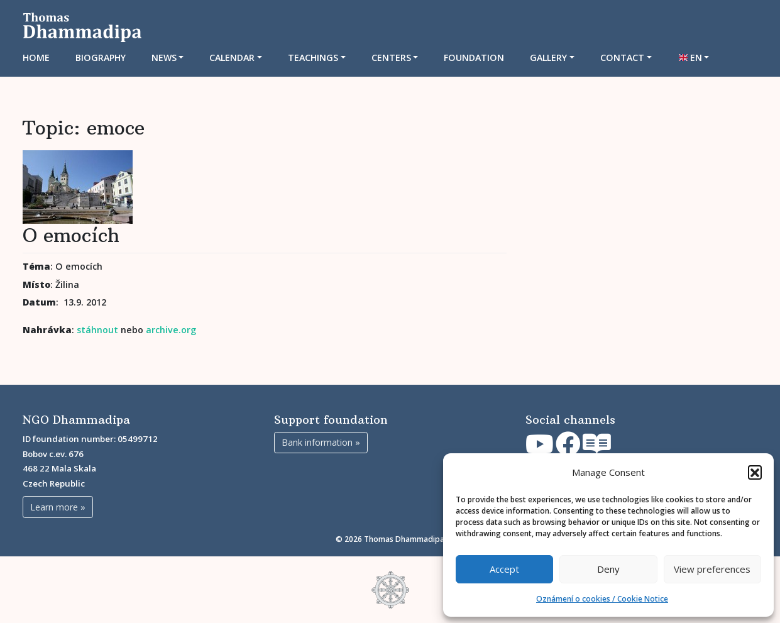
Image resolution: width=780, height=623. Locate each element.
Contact (622, 57)
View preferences (712, 569)
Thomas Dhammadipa (404, 539)
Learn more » (57, 507)
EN (696, 57)
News (164, 57)
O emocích (71, 235)
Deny (608, 569)
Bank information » (321, 442)
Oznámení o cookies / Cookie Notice (602, 598)
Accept (504, 569)
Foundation (474, 57)
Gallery (548, 57)
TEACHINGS (313, 57)
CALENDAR (232, 57)
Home (36, 57)
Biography (100, 57)
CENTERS (391, 57)
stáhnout (97, 330)
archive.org (171, 330)
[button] (755, 472)
